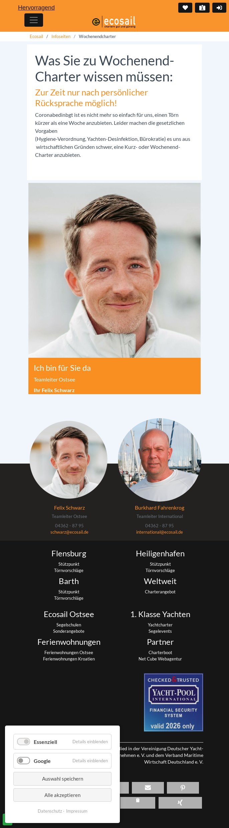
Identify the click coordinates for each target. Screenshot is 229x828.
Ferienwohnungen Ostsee (68, 652)
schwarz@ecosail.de (69, 532)
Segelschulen (68, 624)
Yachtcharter (160, 624)
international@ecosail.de (159, 532)
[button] (148, 788)
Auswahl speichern (62, 779)
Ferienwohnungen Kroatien (69, 658)
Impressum (76, 811)
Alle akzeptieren (62, 795)
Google (42, 761)
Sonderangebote (68, 631)
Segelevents (160, 631)
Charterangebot (160, 591)
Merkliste (184, 7)
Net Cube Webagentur (160, 658)
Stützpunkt (68, 564)
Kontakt (201, 7)
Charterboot (160, 652)
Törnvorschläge (68, 570)
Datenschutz (50, 811)
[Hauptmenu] (33, 20)
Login (218, 7)
